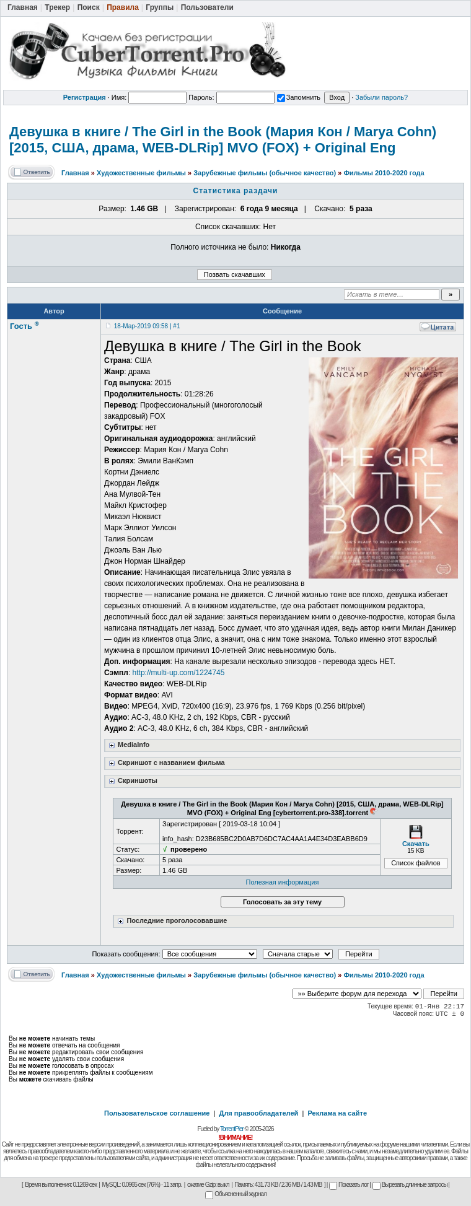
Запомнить (298, 97)
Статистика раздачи (235, 190)
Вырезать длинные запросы (409, 1184)
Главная (75, 173)
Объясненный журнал (235, 1194)
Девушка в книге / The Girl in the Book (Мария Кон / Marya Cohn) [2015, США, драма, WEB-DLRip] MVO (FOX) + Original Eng (222, 139)
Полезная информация (282, 882)
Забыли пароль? (381, 97)
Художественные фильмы (141, 173)
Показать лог (348, 1184)
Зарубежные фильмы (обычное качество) (264, 173)
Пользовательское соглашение (156, 1113)
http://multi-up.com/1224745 (179, 672)
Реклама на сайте (337, 1113)
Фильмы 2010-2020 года (383, 173)
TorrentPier (232, 1128)
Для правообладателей (259, 1113)
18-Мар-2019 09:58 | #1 (147, 326)
